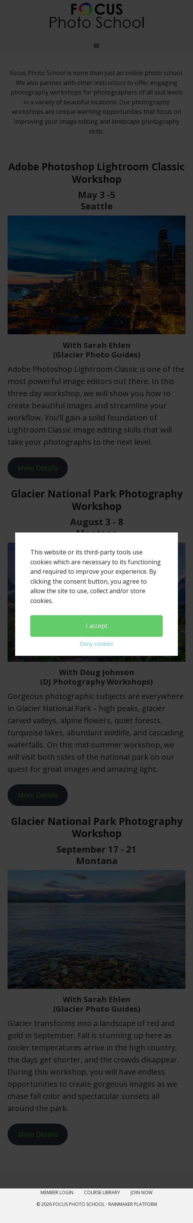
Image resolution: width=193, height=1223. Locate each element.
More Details (37, 1134)
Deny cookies (96, 602)
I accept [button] (96, 583)
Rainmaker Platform (132, 1204)
